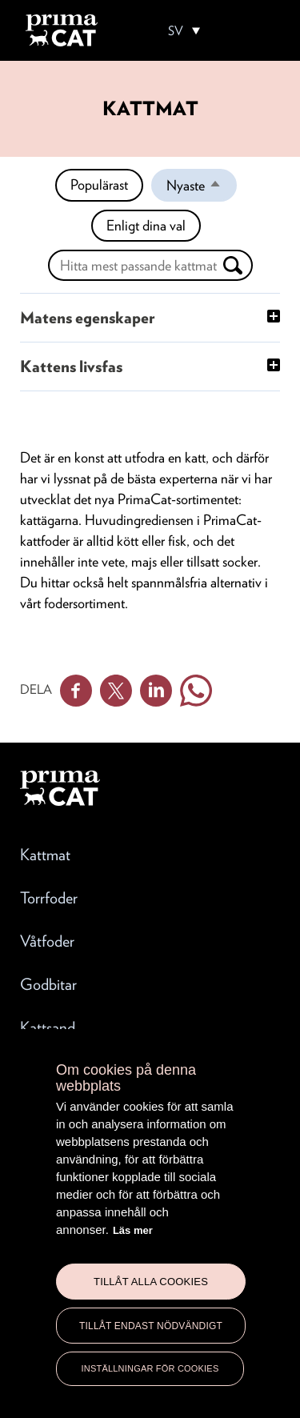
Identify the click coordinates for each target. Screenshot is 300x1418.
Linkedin (156, 691)
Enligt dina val (146, 225)
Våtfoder (47, 941)
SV (175, 31)
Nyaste (201, 189)
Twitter (116, 691)
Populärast (99, 184)
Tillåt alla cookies (151, 1282)
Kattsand (47, 1027)
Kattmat (45, 854)
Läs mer (133, 1230)
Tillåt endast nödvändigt (150, 1326)
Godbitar (48, 984)
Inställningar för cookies (150, 1368)
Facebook (76, 691)
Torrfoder (49, 897)
